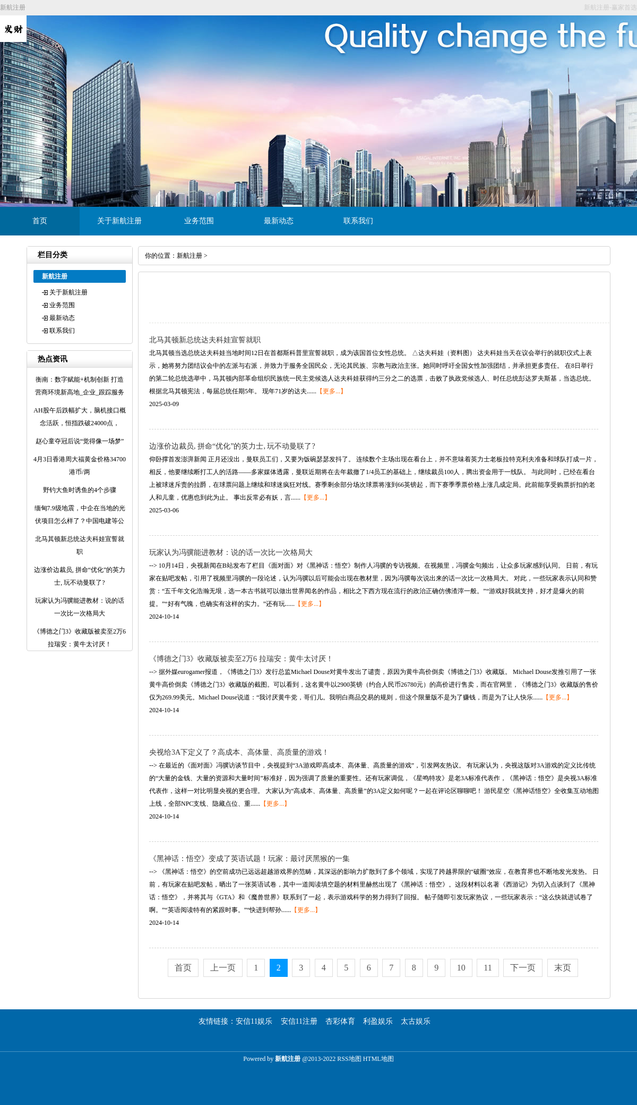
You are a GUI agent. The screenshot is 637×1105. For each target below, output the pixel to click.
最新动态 (279, 221)
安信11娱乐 (254, 1021)
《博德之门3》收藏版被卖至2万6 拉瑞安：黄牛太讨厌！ (241, 659)
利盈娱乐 (378, 1021)
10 (461, 967)
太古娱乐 (416, 1021)
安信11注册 (299, 1021)
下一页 (523, 967)
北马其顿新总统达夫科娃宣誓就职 (205, 340)
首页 (39, 221)
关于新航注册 (119, 221)
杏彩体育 (340, 1021)
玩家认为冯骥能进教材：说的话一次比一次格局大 (231, 552)
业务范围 (199, 221)
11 (488, 967)
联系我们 (358, 221)
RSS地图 (349, 1058)
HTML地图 (378, 1058)
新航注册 (189, 255)
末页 (562, 967)
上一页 (223, 967)
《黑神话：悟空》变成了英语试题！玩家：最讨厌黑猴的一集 (249, 859)
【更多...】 (331, 391)
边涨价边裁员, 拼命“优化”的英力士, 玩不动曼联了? (232, 446)
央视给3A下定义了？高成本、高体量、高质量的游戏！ (239, 752)
